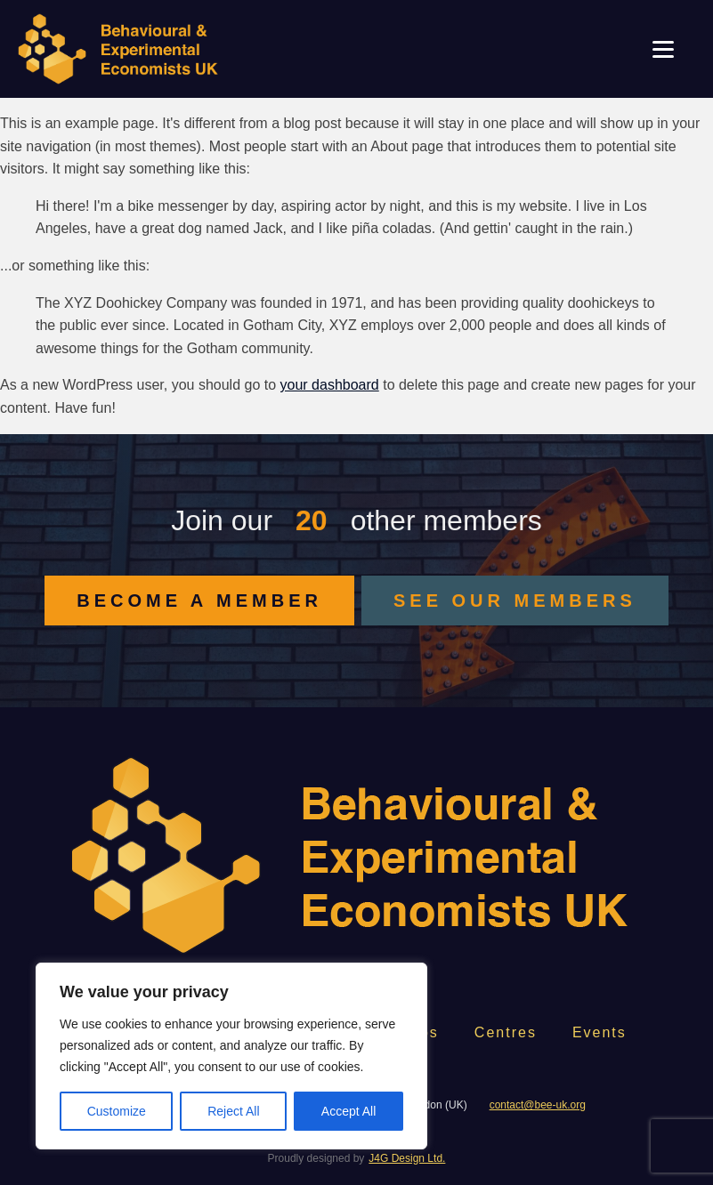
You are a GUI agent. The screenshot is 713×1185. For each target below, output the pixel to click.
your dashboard (329, 384)
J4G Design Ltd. (407, 1158)
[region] (231, 1056)
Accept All (348, 1111)
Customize (116, 1111)
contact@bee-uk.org (538, 1105)
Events (599, 1032)
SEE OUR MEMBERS (514, 600)
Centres (505, 1032)
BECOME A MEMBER (199, 600)
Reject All (233, 1111)
